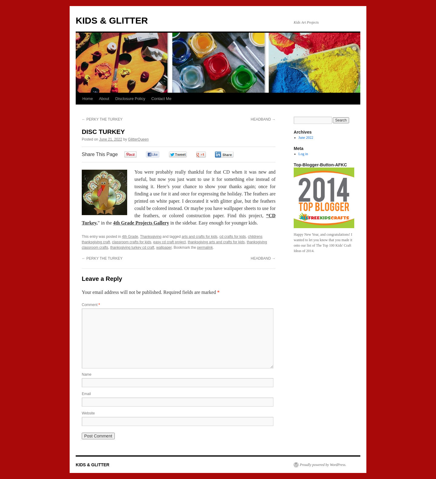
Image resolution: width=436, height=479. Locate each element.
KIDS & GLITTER (112, 20)
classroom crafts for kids (131, 242)
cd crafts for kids (233, 237)
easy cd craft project (169, 242)
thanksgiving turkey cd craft (132, 247)
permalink (205, 247)
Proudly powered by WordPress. (323, 465)
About (104, 98)
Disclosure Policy (130, 98)
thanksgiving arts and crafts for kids (216, 242)
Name (86, 374)
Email (86, 394)
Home (87, 98)
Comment (91, 305)
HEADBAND (263, 119)
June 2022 (306, 137)
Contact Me (161, 98)
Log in (303, 154)
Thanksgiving (151, 237)
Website (88, 413)
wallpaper (164, 247)
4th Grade (130, 237)
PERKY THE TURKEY (102, 119)
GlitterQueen (138, 139)
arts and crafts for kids (199, 237)
